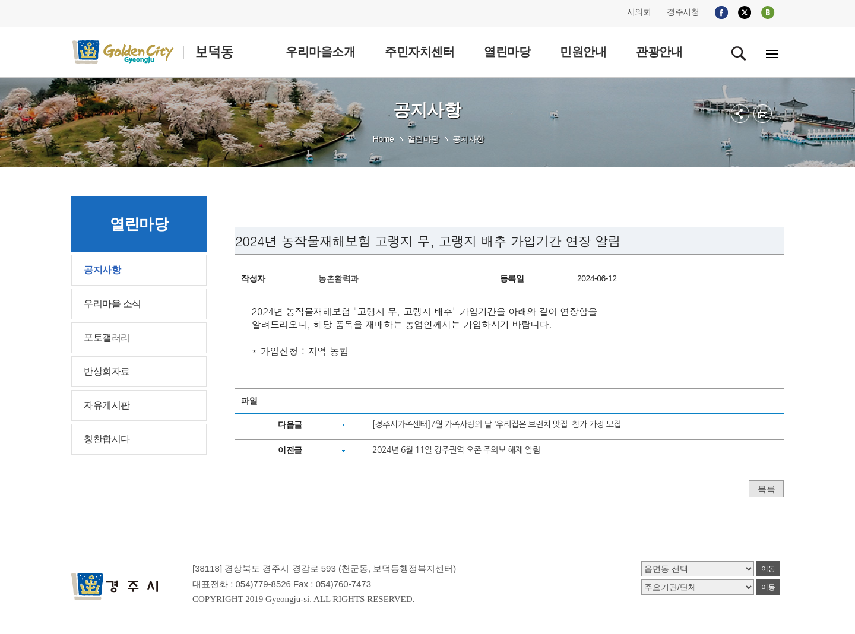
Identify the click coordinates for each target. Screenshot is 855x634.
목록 (766, 489)
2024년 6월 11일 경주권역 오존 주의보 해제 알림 (456, 450)
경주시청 (683, 12)
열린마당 (423, 139)
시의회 (639, 12)
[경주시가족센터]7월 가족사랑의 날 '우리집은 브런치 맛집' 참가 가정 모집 (496, 424)
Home (383, 139)
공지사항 (468, 139)
